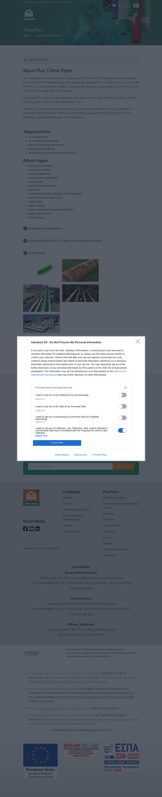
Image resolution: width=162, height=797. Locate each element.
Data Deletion (62, 454)
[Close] (139, 342)
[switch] (122, 395)
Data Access (80, 454)
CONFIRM (57, 443)
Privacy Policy (99, 454)
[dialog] (81, 398)
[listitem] (81, 387)
